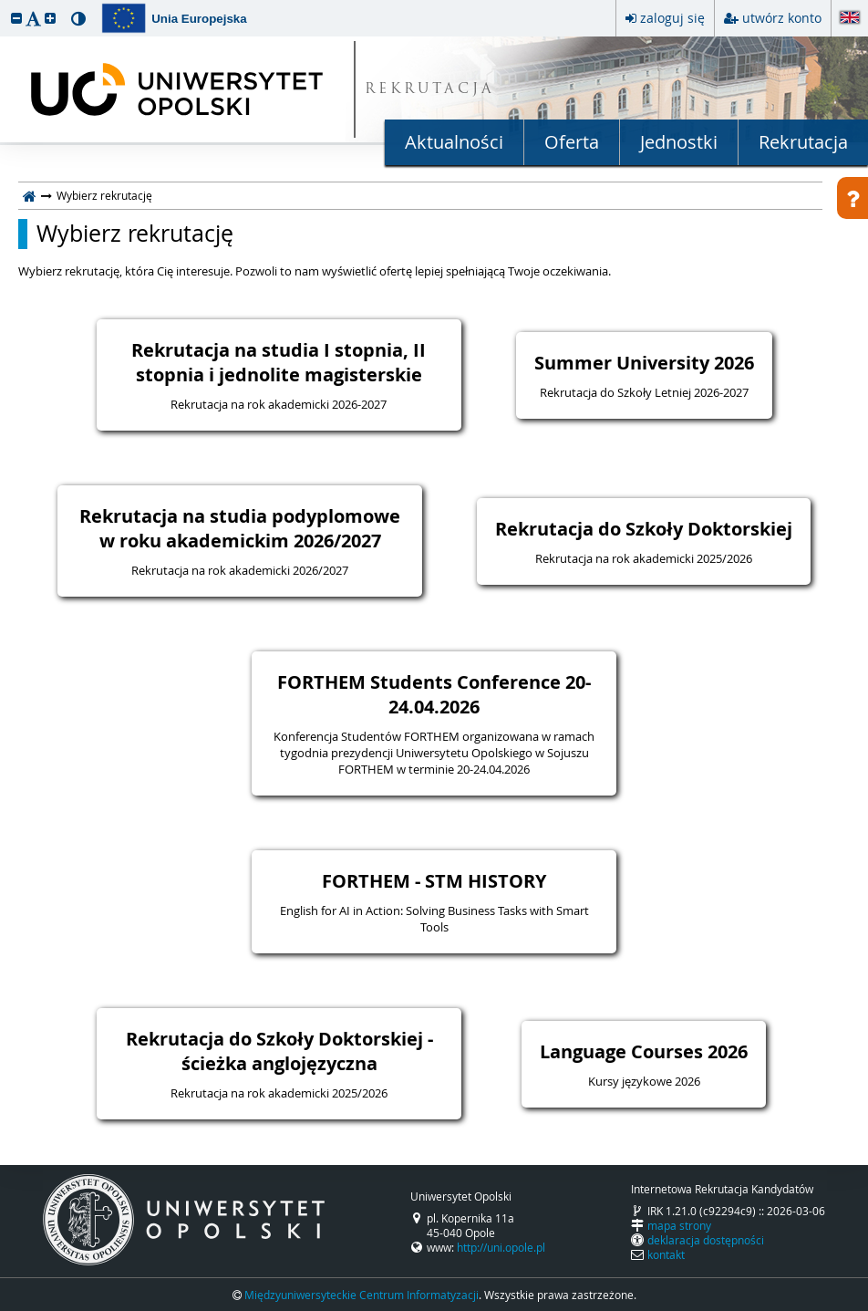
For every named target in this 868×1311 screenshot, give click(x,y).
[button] (16, 17)
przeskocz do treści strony (4, 4)
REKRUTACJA (430, 90)
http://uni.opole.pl (501, 1247)
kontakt (666, 1254)
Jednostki (679, 142)
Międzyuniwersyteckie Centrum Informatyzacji (361, 1294)
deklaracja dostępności (705, 1240)
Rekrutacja (803, 142)
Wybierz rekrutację (134, 233)
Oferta (571, 142)
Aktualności (454, 142)
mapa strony (679, 1225)
